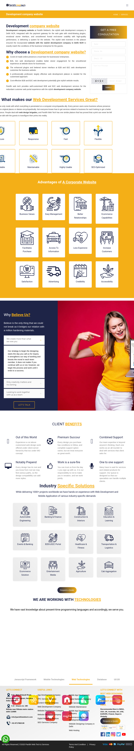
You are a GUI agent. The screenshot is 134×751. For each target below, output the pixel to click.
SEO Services (74, 703)
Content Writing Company (48, 703)
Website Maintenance (77, 707)
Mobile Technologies (54, 666)
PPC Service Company (47, 699)
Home (115, 14)
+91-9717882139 (17, 723)
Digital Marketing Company (80, 699)
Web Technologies (81, 666)
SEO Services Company (47, 722)
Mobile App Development (79, 695)
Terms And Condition (77, 744)
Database (102, 666)
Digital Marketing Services (48, 718)
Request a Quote (67, 590)
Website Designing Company (49, 715)
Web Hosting (74, 730)
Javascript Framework (25, 666)
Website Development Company (51, 711)
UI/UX (117, 666)
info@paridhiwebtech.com (22, 717)
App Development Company (49, 695)
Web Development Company (49, 707)
